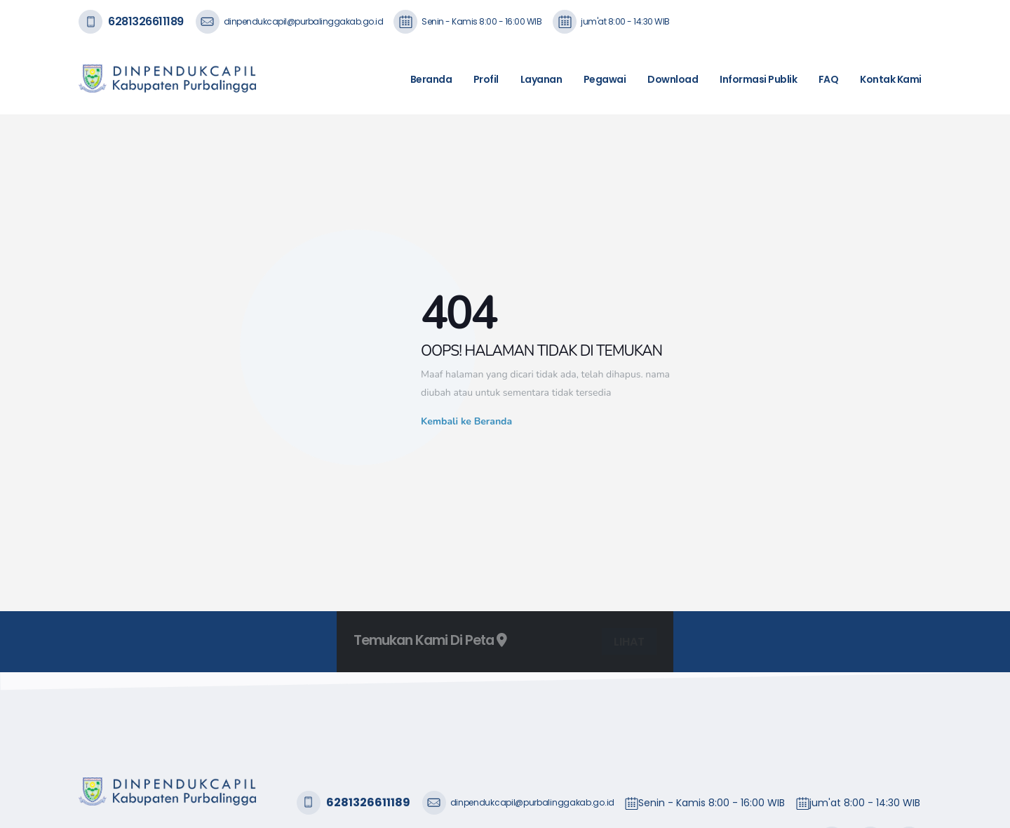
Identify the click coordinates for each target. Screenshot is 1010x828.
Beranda (431, 79)
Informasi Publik (758, 79)
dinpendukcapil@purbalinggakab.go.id (304, 21)
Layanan (541, 79)
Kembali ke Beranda (466, 421)
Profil (486, 79)
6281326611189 (146, 21)
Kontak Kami (891, 79)
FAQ (829, 79)
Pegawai (605, 79)
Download (672, 79)
